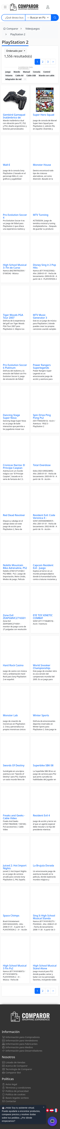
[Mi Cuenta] (47, 7)
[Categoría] (38, 17)
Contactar (9, 1101)
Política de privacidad (15, 1091)
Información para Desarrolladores (22, 1050)
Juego (8, 72)
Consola (36, 72)
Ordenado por (14, 51)
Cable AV (20, 75)
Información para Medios (17, 1047)
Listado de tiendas (13, 1062)
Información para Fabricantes (20, 1043)
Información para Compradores (21, 1037)
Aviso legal (9, 1084)
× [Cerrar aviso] (43, 1107)
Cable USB (31, 75)
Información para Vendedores (20, 1040)
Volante (8, 75)
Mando (17, 72)
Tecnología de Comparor (17, 1069)
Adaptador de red (13, 79)
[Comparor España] (24, 7)
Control (46, 72)
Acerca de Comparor (15, 1065)
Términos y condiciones (16, 1087)
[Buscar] (55, 17)
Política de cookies (13, 1094)
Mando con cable (46, 75)
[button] (5, 7)
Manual (26, 72)
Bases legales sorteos (15, 1097)
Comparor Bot (11, 1072)
